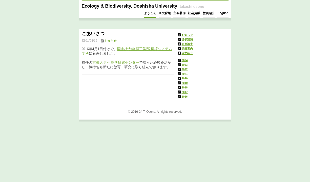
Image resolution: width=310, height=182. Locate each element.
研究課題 (165, 13)
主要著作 (179, 13)
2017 (185, 92)
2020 (185, 78)
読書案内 (187, 48)
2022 (185, 69)
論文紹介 (187, 53)
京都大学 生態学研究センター (115, 62)
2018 (185, 87)
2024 (185, 60)
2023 (185, 64)
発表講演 (187, 39)
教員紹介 (209, 13)
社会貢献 (194, 13)
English (222, 13)
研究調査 (187, 44)
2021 (185, 73)
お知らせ (187, 34)
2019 (185, 82)
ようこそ (150, 13)
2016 (185, 96)
